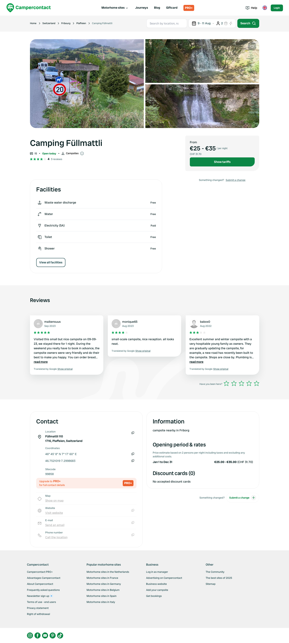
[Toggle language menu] (264, 7)
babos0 (205, 322)
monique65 (129, 322)
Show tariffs (222, 162)
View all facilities (50, 262)
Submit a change (235, 180)
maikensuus (52, 322)
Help (251, 8)
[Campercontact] (28, 8)
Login (277, 7)
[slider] (241, 383)
